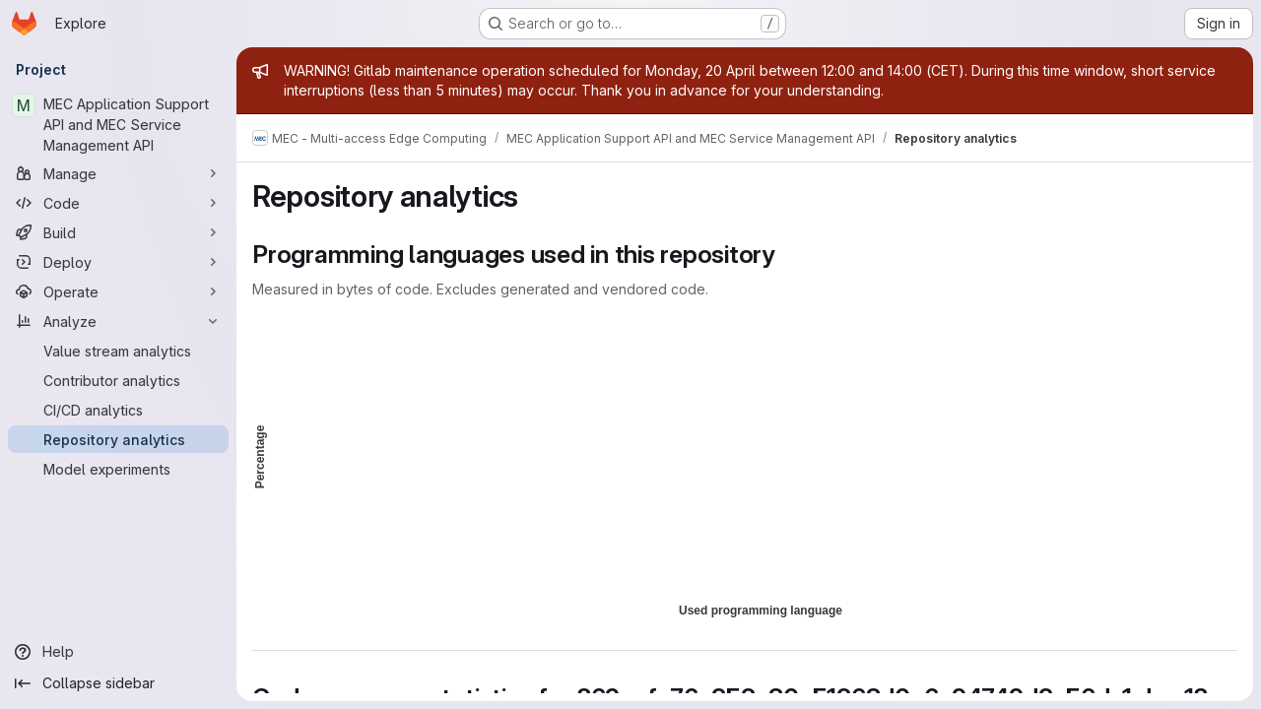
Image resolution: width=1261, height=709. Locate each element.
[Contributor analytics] (118, 380)
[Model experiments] (118, 469)
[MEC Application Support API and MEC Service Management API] (118, 125)
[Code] (118, 203)
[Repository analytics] (118, 439)
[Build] (118, 232)
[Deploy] (118, 262)
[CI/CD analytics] (118, 409)
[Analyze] (118, 321)
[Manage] (118, 173)
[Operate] (118, 291)
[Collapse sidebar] (118, 683)
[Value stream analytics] (118, 350)
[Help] (118, 652)
